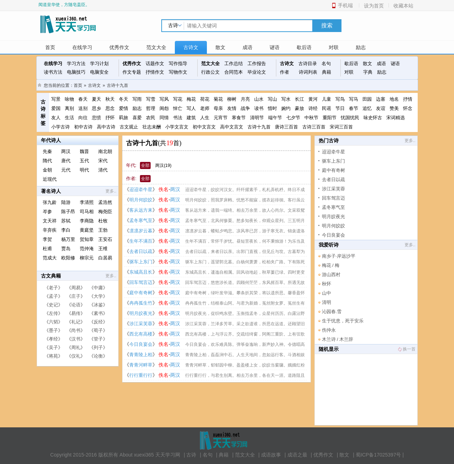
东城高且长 (140, 272)
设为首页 (374, 6)
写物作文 (178, 72)
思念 (110, 108)
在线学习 (82, 47)
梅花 (191, 99)
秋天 (110, 99)
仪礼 (75, 356)
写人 (191, 108)
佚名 (163, 189)
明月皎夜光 (140, 313)
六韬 (53, 322)
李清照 (87, 202)
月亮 (245, 99)
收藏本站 (403, 6)
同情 (164, 117)
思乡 (96, 108)
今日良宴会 (140, 344)
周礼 (75, 347)
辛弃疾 (50, 230)
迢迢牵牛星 (140, 189)
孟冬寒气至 (140, 220)
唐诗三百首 (286, 127)
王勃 (103, 230)
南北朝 (105, 151)
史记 (53, 304)
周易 (75, 287)
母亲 (218, 108)
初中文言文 (204, 127)
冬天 (123, 99)
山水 (258, 99)
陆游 (66, 202)
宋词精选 (395, 117)
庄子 (75, 296)
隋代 (47, 160)
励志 (361, 47)
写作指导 (178, 63)
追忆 (367, 108)
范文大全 (156, 47)
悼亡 (177, 108)
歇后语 (304, 47)
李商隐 (87, 220)
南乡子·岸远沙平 (339, 256)
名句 (326, 63)
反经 (98, 322)
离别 (69, 108)
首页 (50, 47)
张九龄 (50, 202)
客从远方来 (140, 210)
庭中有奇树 (140, 292)
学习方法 (76, 63)
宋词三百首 (341, 127)
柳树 (231, 99)
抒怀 (110, 117)
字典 (367, 72)
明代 (84, 170)
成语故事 (271, 455)
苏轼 (66, 220)
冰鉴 (98, 304)
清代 (103, 170)
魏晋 (84, 151)
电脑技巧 (76, 72)
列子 (98, 347)
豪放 (299, 108)
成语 (247, 47)
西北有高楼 (140, 334)
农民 (150, 117)
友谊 (380, 108)
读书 (258, 108)
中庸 (98, 287)
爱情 (123, 108)
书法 (177, 117)
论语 (75, 304)
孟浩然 (105, 202)
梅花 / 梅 (331, 265)
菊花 (218, 99)
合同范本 (233, 72)
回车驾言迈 (140, 282)
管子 (98, 339)
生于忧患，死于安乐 (343, 320)
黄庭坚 (87, 230)
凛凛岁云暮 (140, 230)
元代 (66, 170)
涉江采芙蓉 (140, 323)
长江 (299, 99)
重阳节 (329, 117)
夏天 (96, 99)
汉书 (75, 339)
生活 (69, 117)
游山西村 (331, 274)
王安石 (105, 239)
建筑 (191, 117)
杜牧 (103, 220)
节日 (340, 108)
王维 (103, 248)
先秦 (47, 151)
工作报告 (256, 63)
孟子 (53, 296)
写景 (56, 99)
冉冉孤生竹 (140, 303)
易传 (75, 313)
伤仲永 (329, 330)
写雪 (150, 99)
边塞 (380, 99)
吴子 (53, 347)
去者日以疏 (140, 251)
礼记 (75, 322)
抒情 (407, 99)
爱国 (56, 108)
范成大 (50, 257)
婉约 (286, 108)
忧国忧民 (350, 117)
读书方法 (53, 72)
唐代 (66, 160)
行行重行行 (140, 375)
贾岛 (66, 248)
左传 (53, 313)
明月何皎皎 (140, 199)
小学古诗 (60, 127)
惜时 (272, 108)
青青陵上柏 (140, 354)
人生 (204, 117)
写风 (164, 99)
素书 (98, 313)
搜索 (327, 25)
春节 (353, 108)
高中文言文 (231, 127)
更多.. (110, 191)
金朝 (47, 170)
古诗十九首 (117, 85)
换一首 (406, 349)
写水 (286, 99)
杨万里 (68, 239)
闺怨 (164, 108)
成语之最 (297, 455)
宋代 (103, 160)
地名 (394, 99)
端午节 (275, 117)
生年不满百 (140, 241)
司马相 (87, 211)
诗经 (313, 108)
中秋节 (311, 117)
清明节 (257, 117)
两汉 (66, 151)
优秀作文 (119, 47)
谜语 (275, 47)
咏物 (69, 99)
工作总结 (233, 63)
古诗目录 (307, 63)
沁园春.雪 (332, 311)
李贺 (47, 239)
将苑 (53, 356)
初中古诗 (83, 127)
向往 (83, 117)
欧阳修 (68, 257)
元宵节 (221, 117)
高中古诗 (106, 127)
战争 (245, 108)
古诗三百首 (313, 127)
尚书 (75, 330)
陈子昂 (68, 211)
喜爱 (137, 117)
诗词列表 (308, 72)
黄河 (313, 99)
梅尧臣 (105, 211)
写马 (353, 99)
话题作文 (155, 63)
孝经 (53, 339)
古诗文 (190, 47)
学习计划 (99, 63)
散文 (220, 47)
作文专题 (131, 72)
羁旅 (123, 117)
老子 (53, 287)
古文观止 (129, 127)
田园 (367, 99)
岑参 (47, 211)
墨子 (53, 330)
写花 (177, 99)
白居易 (105, 257)
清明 (326, 302)
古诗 (191, 455)
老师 (204, 108)
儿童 (326, 99)
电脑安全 (99, 72)
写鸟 (340, 99)
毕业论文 (256, 72)
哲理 (150, 108)
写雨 (137, 99)
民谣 (326, 108)
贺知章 (87, 239)
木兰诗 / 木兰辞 (338, 339)
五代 (84, 160)
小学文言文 (176, 127)
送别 (83, 108)
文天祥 (50, 220)
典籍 (326, 72)
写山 (272, 99)
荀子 (98, 330)
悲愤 (96, 117)
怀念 (407, 108)
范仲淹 (87, 248)
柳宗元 (87, 257)
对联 (334, 47)
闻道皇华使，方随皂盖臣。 (64, 4)
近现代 (50, 179)
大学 (98, 296)
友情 (231, 108)
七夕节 (293, 117)
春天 (83, 99)
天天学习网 (167, 455)
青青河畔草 (140, 365)
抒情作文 (155, 72)
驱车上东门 (140, 261)
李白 (66, 230)
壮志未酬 (151, 127)
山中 (326, 293)
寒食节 (239, 117)
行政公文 (210, 72)
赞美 (394, 108)
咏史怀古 (373, 117)
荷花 (204, 99)
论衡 (98, 356)
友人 (56, 117)
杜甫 (47, 248)
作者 (284, 72)
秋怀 (326, 283)
